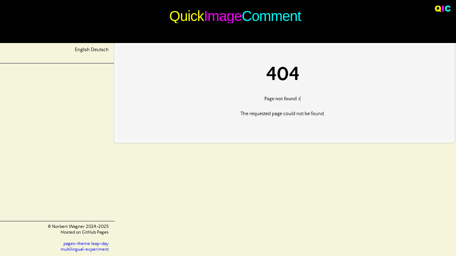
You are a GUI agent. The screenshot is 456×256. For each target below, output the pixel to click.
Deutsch (100, 50)
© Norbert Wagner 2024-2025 (78, 226)
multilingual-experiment (85, 249)
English (82, 50)
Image (223, 16)
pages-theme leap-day (86, 243)
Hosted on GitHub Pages (85, 232)
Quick (186, 16)
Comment (271, 16)
